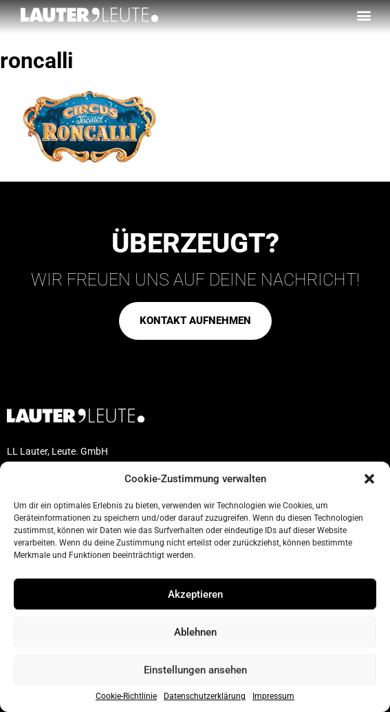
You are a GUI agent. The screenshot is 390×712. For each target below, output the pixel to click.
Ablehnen (195, 632)
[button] (369, 479)
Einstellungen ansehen (195, 670)
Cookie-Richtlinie (126, 696)
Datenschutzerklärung (205, 696)
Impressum (273, 696)
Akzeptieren (195, 594)
